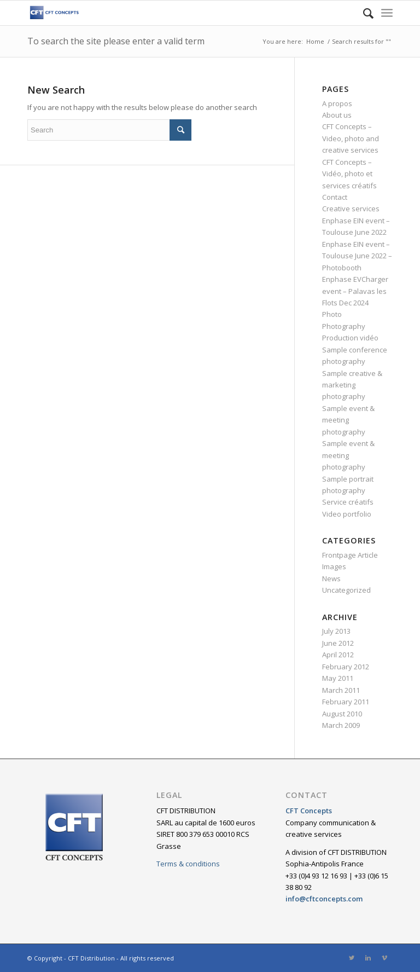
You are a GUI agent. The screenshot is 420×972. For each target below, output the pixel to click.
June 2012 (338, 643)
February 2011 (345, 702)
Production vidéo (350, 338)
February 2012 (345, 667)
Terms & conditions (188, 864)
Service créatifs (348, 502)
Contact (334, 197)
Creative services (351, 208)
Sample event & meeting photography (348, 420)
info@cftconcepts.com (324, 899)
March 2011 (341, 690)
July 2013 (336, 631)
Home (315, 41)
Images (334, 566)
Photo (332, 314)
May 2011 (337, 678)
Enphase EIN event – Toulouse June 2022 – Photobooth (357, 256)
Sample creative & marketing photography (352, 385)
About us (337, 115)
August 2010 (342, 714)
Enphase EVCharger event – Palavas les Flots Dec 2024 (355, 291)
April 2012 (338, 654)
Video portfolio (346, 514)
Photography (343, 326)
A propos (337, 103)
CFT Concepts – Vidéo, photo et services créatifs (349, 173)
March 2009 (341, 725)
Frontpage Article (350, 555)
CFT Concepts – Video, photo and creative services (350, 138)
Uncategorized (346, 590)
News (331, 578)
